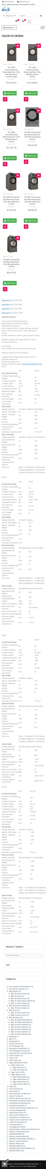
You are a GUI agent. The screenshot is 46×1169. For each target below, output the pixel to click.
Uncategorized (14, 1127)
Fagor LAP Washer (19, 1082)
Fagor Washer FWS (20, 1084)
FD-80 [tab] (34, 364)
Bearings (12, 1036)
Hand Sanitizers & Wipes (18, 1093)
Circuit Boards (14, 1046)
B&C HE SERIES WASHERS (20, 1020)
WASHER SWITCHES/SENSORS (20, 1148)
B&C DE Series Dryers (19, 994)
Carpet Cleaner (15, 1044)
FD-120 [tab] (39, 364)
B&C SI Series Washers (19, 1032)
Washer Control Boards (18, 1132)
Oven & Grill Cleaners (17, 1115)
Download (5, 300)
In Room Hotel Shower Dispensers (22, 1108)
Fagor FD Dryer (8, 64)
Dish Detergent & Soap (18, 1051)
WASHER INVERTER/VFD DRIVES (21, 1139)
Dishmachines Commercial (19, 1053)
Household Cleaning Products (20, 1101)
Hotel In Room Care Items (19, 1098)
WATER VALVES (15, 1151)
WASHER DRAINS (15, 1134)
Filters (11, 1086)
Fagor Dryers (16, 1065)
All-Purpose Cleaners (17, 989)
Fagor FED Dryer (19, 1070)
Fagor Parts (15, 1072)
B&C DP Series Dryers (19, 998)
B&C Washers (14, 1017)
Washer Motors (15, 1143)
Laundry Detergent (16, 1110)
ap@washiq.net (23, 2)
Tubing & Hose (14, 1124)
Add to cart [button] (11, 93)
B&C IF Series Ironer (18, 1015)
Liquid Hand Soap (16, 1112)
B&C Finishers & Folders (18, 1005)
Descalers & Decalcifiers (18, 1048)
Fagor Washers (16, 1074)
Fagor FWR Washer (20, 1079)
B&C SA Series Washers (20, 1027)
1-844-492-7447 (8, 2)
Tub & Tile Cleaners (16, 1122)
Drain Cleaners (15, 1055)
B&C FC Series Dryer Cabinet (22, 1001)
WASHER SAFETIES (16, 1146)
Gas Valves (13, 1091)
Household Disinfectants (18, 1103)
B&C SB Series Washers (20, 1029)
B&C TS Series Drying (19, 1003)
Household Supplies (16, 1105)
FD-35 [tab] (24, 364)
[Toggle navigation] (42, 27)
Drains (11, 1058)
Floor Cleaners (14, 1089)
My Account (8, 27)
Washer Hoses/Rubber (17, 1136)
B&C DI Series (16, 996)
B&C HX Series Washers (20, 1025)
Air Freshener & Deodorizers (20, 986)
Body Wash (13, 1041)
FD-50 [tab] (29, 364)
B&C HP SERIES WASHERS (20, 1022)
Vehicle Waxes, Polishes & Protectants (23, 1129)
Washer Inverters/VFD (17, 1141)
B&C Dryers (13, 991)
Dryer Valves (14, 1060)
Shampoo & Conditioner (18, 1117)
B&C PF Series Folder (19, 1008)
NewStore (19, 1166)
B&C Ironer (13, 1010)
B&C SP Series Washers (20, 1034)
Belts (11, 1039)
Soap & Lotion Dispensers (19, 1120)
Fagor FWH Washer (20, 1077)
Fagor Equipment (15, 1063)
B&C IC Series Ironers (19, 1013)
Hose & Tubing (14, 1096)
